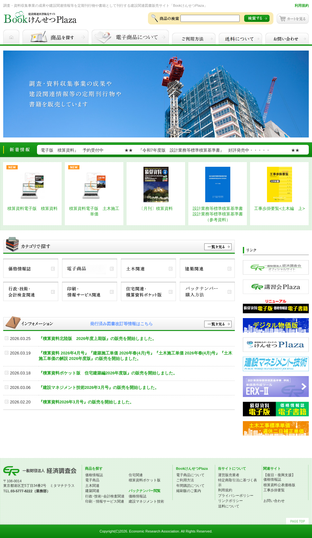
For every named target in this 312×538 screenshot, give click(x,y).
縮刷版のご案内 (188, 491)
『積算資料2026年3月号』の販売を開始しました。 (86, 402)
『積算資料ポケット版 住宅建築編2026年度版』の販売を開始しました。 (108, 373)
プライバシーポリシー (235, 495)
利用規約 (302, 5)
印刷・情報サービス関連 (104, 501)
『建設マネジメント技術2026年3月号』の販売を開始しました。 (99, 387)
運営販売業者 (228, 475)
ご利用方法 (185, 480)
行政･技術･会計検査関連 (104, 496)
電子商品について (190, 475)
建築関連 (92, 491)
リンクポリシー (230, 501)
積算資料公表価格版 (279, 485)
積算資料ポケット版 (145, 480)
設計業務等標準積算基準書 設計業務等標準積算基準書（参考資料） (220, 214)
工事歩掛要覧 (274, 490)
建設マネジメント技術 (146, 501)
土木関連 (92, 485)
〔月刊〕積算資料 (156, 208)
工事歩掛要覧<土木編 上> (279, 208)
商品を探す (94, 468)
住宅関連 (136, 475)
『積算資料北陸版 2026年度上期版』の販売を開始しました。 (97, 338)
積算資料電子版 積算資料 (32, 208)
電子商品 (92, 480)
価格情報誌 (94, 475)
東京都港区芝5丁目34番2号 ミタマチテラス (39, 485)
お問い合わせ (274, 501)
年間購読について (190, 485)
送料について (228, 506)
